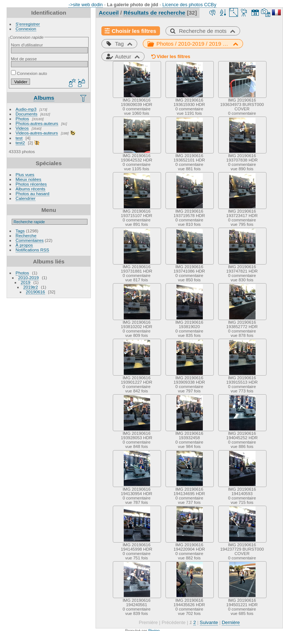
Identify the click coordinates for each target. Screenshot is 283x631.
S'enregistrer (28, 24)
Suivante (209, 622)
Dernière (231, 622)
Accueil (109, 12)
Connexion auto (29, 73)
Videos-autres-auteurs (37, 132)
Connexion (26, 28)
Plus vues (25, 174)
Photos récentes (31, 184)
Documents (27, 113)
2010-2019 (28, 277)
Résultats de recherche (154, 12)
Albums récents (30, 188)
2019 (25, 282)
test (19, 138)
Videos (22, 128)
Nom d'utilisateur (27, 44)
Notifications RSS (32, 249)
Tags (20, 230)
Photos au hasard (32, 193)
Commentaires (30, 240)
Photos (22, 118)
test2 (20, 142)
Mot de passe (24, 58)
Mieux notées (28, 179)
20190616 (35, 291)
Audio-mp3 (26, 109)
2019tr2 (30, 287)
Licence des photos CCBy (189, 4)
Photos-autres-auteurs (37, 123)
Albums (44, 98)
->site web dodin (85, 4)
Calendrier (26, 198)
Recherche (26, 235)
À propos (24, 245)
